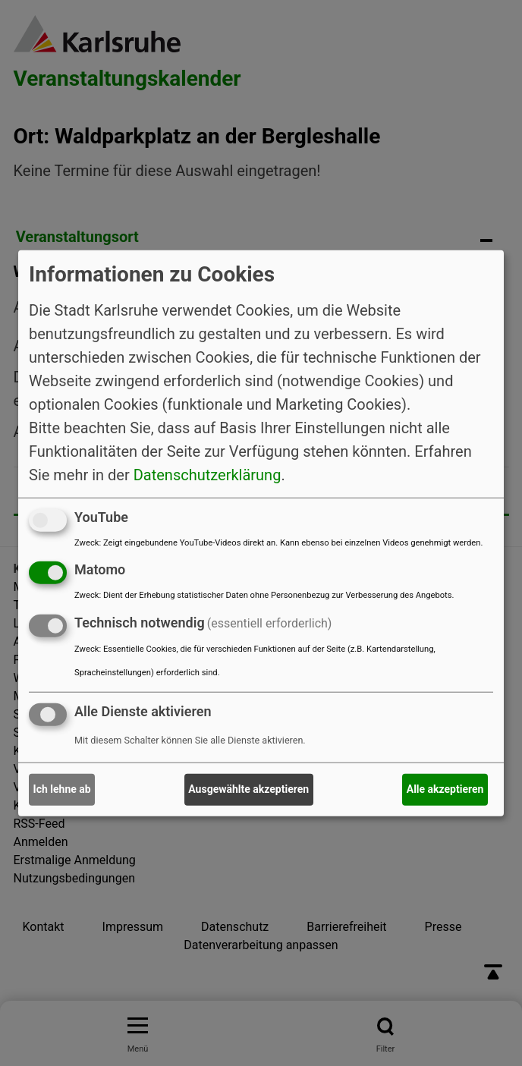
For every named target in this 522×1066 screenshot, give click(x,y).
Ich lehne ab (62, 789)
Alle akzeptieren (445, 789)
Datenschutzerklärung (207, 474)
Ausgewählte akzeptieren (248, 789)
